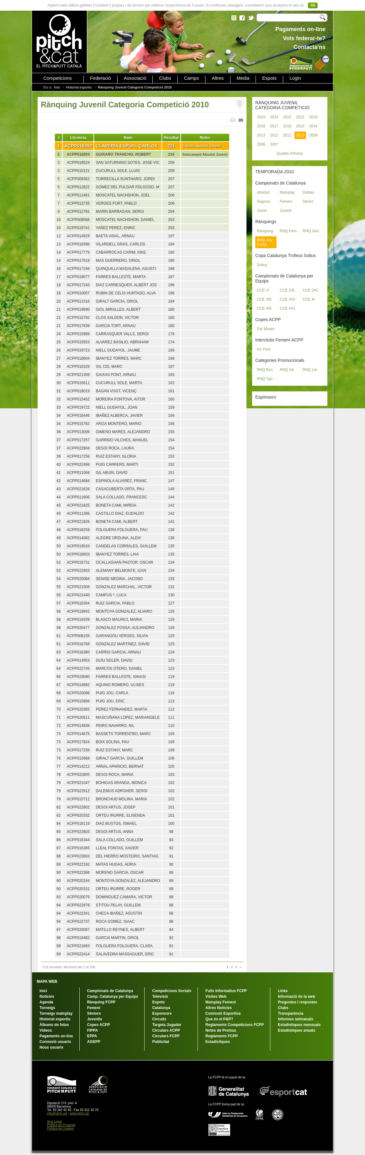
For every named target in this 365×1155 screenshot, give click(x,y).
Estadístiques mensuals (299, 1025)
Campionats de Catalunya (110, 991)
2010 (300, 135)
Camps (191, 78)
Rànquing (265, 231)
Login (295, 78)
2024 (261, 117)
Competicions (57, 78)
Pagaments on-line (56, 1036)
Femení (286, 201)
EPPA (92, 1036)
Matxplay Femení (220, 1002)
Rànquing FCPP (101, 1002)
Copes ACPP (98, 1025)
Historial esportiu (79, 87)
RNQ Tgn (264, 379)
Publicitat (160, 1042)
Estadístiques (217, 1042)
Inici (57, 87)
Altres (218, 78)
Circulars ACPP (166, 1030)
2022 (287, 117)
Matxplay (287, 192)
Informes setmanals (295, 1019)
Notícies (47, 996)
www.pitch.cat (79, 1113)
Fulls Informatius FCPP (226, 991)
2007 (274, 144)
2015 (300, 126)
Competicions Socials (171, 991)
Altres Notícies (218, 1008)
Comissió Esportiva (223, 1013)
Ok (312, 5)
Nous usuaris (51, 1047)
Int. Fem (264, 349)
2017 (274, 126)
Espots (269, 78)
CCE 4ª (309, 299)
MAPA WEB (47, 981)
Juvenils (94, 1019)
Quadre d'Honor (289, 153)
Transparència (290, 1013)
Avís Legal (54, 1121)
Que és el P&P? (219, 1019)
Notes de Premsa (220, 1030)
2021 (300, 117)
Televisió (160, 996)
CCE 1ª (263, 290)
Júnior (262, 210)
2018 (261, 126)
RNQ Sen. (311, 231)
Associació (135, 78)
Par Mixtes (266, 329)
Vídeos (46, 1030)
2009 (313, 135)
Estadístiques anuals (296, 1030)
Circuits (159, 1019)
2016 (287, 126)
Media (243, 78)
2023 (274, 117)
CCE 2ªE (287, 290)
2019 (313, 117)
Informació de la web (296, 996)
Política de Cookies (60, 1128)
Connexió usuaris (55, 1042)
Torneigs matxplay (56, 1013)
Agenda (46, 1002)
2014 (313, 126)
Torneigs (47, 1008)
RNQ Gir (287, 370)
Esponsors (162, 1013)
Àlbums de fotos (54, 1025)
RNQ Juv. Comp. (265, 242)
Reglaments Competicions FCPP (234, 1025)
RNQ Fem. (289, 231)
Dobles (308, 192)
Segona (263, 201)
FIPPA (92, 1030)
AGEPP (93, 1042)
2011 (287, 135)
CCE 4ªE (264, 308)
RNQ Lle (310, 370)
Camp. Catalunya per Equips (112, 996)
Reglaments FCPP (221, 1036)
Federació (100, 78)
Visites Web (215, 996)
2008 (261, 144)
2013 (261, 135)
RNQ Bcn (265, 370)
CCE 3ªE (264, 299)
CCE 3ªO (287, 299)
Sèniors (94, 1013)
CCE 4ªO (287, 308)
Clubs (165, 78)
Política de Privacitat (61, 1125)
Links (283, 991)
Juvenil (285, 210)
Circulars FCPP (165, 1036)
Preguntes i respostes (297, 1002)
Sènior (308, 201)
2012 (274, 135)
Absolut (263, 192)
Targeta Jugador (166, 1025)
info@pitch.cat (57, 1113)
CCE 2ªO (310, 290)
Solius (262, 265)
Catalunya (161, 1008)
